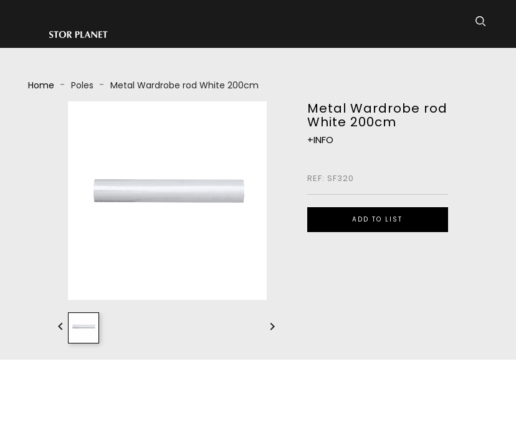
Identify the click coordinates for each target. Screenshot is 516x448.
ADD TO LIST (377, 219)
